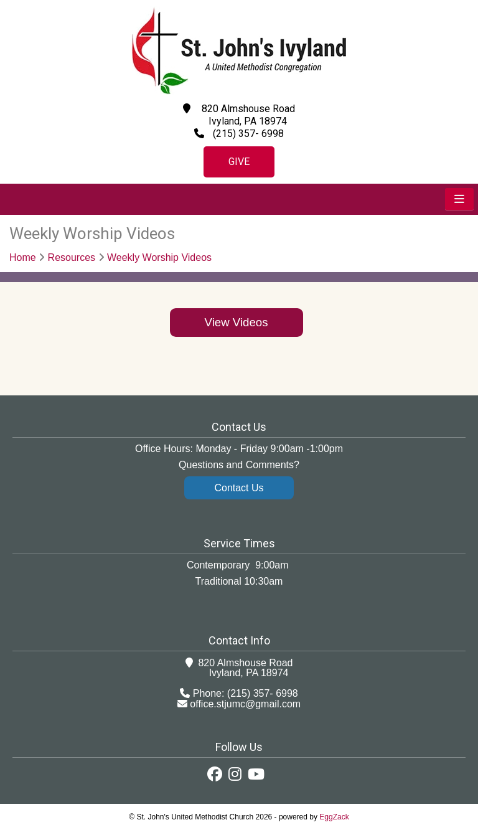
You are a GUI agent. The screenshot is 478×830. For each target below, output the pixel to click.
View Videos (236, 322)
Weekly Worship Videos (159, 257)
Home (22, 257)
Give (239, 161)
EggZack (334, 817)
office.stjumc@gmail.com (245, 704)
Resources (71, 257)
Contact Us (238, 488)
